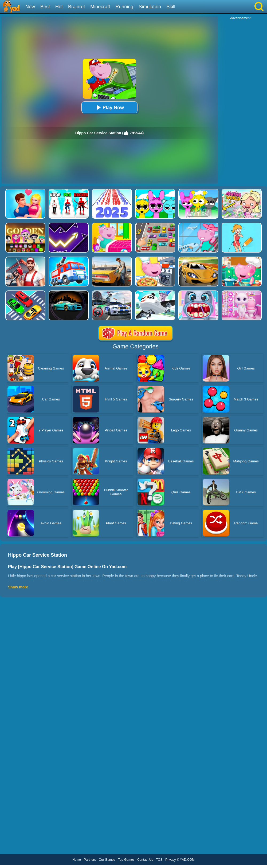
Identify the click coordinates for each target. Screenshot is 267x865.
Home (76, 860)
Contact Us (145, 860)
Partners (90, 860)
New (30, 6)
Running (124, 6)
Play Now (109, 107)
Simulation (150, 6)
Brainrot (76, 6)
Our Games (107, 860)
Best (45, 6)
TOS (159, 860)
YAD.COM (187, 860)
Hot (59, 6)
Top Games (126, 860)
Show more (18, 587)
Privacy (170, 860)
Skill (170, 6)
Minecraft (100, 6)
